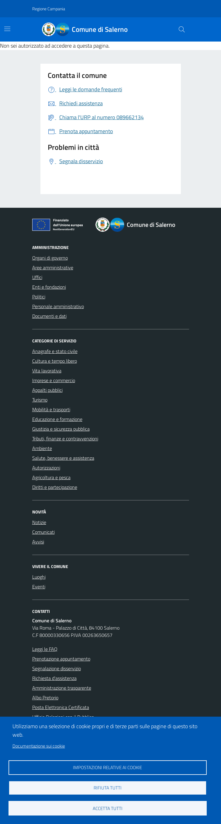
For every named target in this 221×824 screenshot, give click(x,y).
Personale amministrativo (58, 306)
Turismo (39, 399)
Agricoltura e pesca (51, 477)
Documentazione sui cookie (38, 745)
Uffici (37, 277)
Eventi (38, 586)
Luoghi (39, 576)
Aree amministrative (52, 267)
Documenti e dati (49, 316)
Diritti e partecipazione (54, 487)
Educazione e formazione (57, 419)
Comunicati (43, 532)
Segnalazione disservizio (56, 668)
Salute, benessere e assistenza (63, 458)
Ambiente (42, 448)
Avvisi (38, 541)
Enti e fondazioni (49, 287)
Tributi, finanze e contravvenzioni (65, 438)
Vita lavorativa (46, 370)
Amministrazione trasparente (61, 687)
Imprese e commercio (53, 380)
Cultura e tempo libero (54, 361)
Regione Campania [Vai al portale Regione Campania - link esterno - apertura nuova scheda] (48, 8)
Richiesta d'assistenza (54, 678)
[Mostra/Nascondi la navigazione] (7, 28)
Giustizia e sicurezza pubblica (61, 428)
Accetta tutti (108, 808)
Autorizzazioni (46, 467)
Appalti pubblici (47, 390)
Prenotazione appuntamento (61, 658)
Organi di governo (50, 257)
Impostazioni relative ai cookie (107, 767)
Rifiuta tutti (108, 787)
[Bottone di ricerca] (181, 29)
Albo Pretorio (45, 697)
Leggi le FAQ (44, 649)
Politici (38, 296)
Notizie (39, 522)
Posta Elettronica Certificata (60, 707)
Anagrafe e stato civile (55, 351)
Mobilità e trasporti (51, 409)
